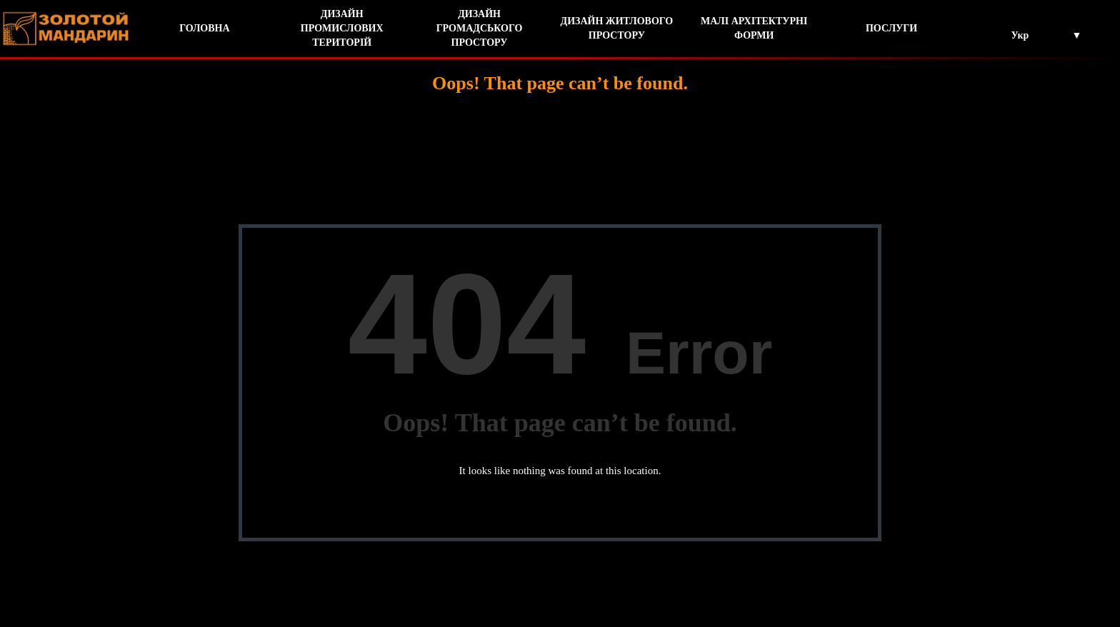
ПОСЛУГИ (891, 28)
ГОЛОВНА (204, 28)
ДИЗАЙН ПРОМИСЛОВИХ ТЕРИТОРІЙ (342, 28)
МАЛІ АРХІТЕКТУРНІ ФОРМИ (754, 28)
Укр (1020, 35)
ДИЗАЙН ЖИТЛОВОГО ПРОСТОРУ (617, 28)
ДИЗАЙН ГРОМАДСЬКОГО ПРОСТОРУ (479, 28)
